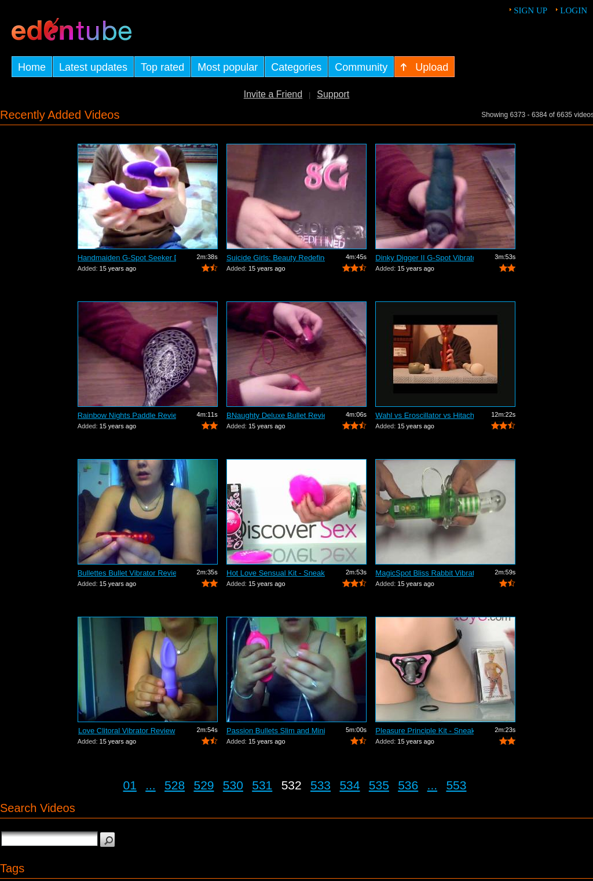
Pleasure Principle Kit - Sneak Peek (424, 730)
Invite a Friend (273, 94)
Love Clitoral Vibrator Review (126, 730)
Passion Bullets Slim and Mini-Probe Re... (275, 730)
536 (408, 785)
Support (333, 94)
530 (233, 785)
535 (379, 785)
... (150, 785)
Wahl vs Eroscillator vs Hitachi (424, 415)
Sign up (530, 10)
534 (349, 785)
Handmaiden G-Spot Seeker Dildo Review (127, 257)
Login (573, 10)
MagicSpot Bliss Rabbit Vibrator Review (424, 573)
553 (456, 785)
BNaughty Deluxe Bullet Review (275, 415)
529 (203, 785)
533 (320, 785)
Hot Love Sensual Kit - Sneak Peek (275, 573)
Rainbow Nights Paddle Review (127, 415)
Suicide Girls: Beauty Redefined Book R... (275, 257)
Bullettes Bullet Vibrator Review (127, 573)
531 (262, 785)
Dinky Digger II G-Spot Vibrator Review (424, 257)
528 (174, 785)
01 (130, 785)
